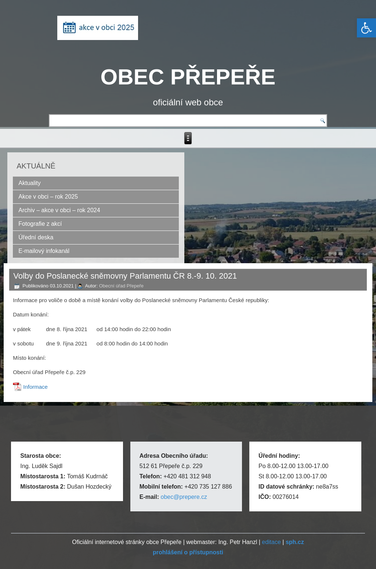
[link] (366, 27)
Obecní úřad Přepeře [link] (121, 286)
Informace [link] (35, 387)
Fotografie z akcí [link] (40, 224)
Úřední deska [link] (35, 237)
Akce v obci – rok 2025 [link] (48, 196)
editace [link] (271, 542)
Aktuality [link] (29, 183)
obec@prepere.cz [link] (183, 497)
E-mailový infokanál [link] (43, 251)
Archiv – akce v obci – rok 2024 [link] (59, 210)
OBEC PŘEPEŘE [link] (188, 77)
